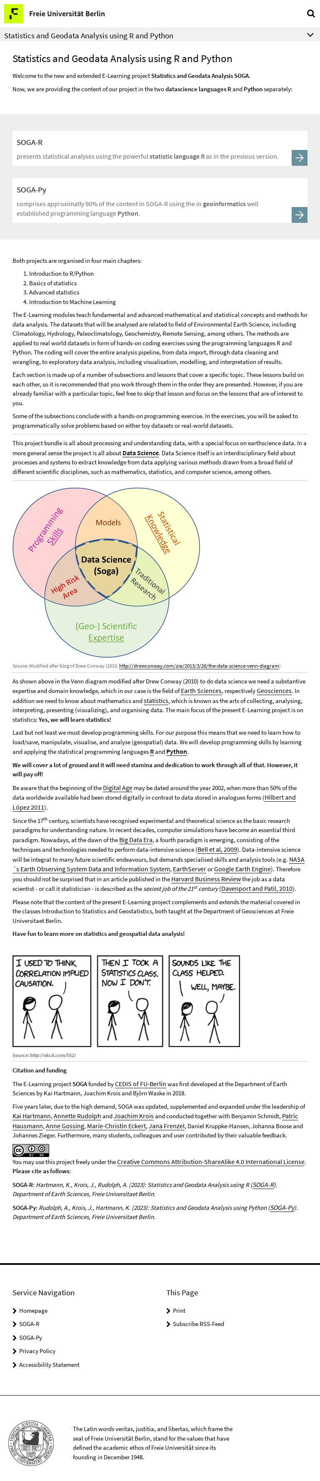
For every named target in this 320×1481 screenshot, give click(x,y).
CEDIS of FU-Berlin (139, 1076)
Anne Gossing (61, 1117)
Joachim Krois (126, 1108)
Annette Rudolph (73, 1108)
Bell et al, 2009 (216, 844)
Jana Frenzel (155, 1117)
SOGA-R (262, 1175)
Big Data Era (135, 834)
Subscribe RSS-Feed (198, 1314)
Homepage (33, 1300)
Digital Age (117, 784)
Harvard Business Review (192, 872)
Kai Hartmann (30, 1108)
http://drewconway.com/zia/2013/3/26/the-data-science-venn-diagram (194, 664)
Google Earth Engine (226, 863)
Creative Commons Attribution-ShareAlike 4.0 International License (203, 1153)
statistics (155, 698)
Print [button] (179, 1300)
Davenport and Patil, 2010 (221, 881)
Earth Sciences (200, 688)
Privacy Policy (37, 1341)
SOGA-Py (281, 1198)
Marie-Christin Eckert (108, 1117)
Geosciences (269, 688)
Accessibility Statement (49, 1355)
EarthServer (176, 863)
